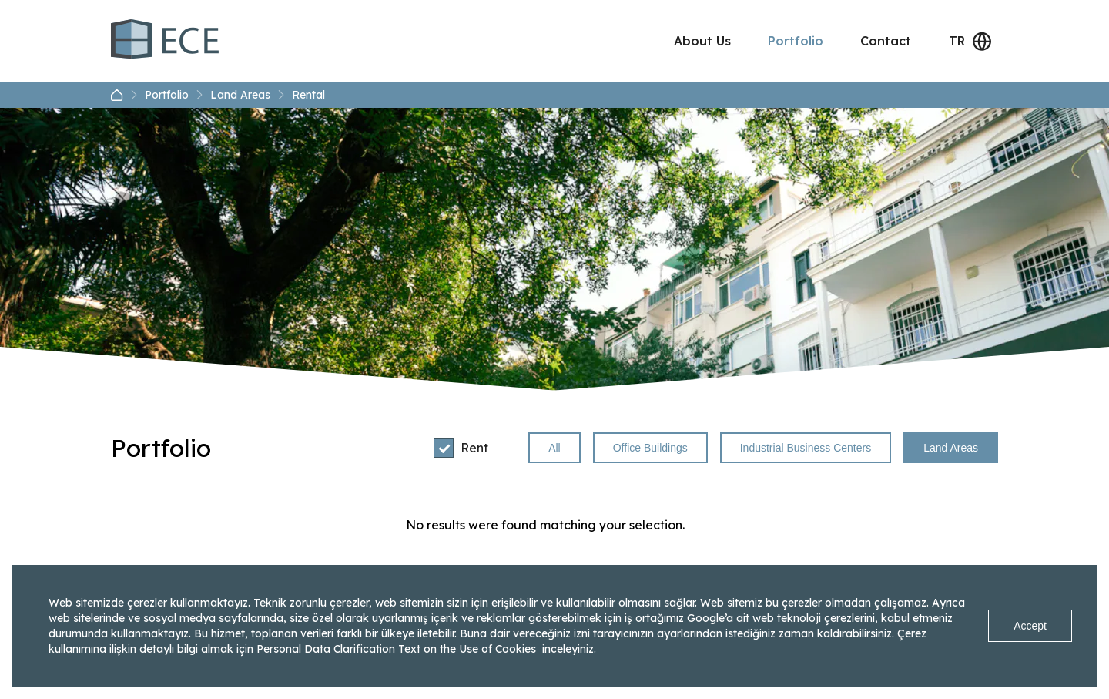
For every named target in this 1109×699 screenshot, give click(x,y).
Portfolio (795, 41)
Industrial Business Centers (805, 448)
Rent (461, 447)
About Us (702, 41)
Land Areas (248, 95)
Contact (885, 41)
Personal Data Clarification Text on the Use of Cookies (396, 649)
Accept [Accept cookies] (1030, 626)
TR (970, 41)
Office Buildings (650, 448)
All (554, 448)
